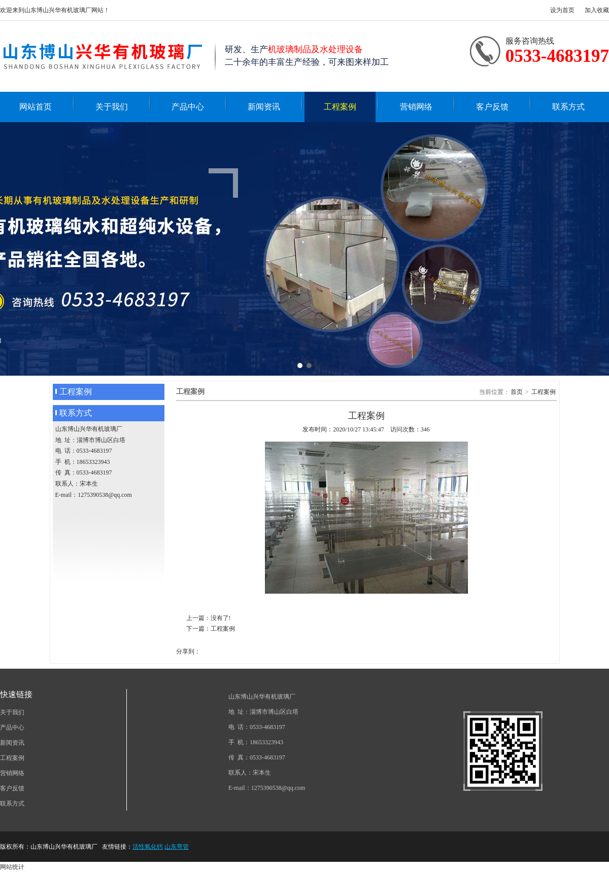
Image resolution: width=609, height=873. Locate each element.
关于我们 (111, 106)
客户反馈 (492, 106)
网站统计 (12, 866)
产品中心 (188, 106)
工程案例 (340, 106)
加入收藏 (597, 10)
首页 (517, 391)
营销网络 (416, 106)
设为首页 (562, 10)
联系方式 (568, 106)
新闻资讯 (264, 106)
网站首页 (35, 106)
